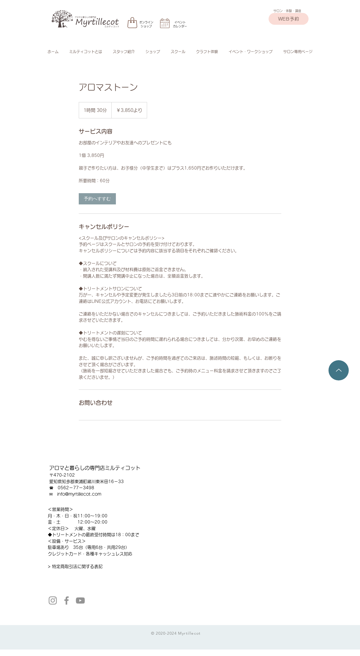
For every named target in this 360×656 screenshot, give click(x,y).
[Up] (338, 370)
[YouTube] (80, 600)
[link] (97, 198)
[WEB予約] (289, 19)
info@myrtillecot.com (79, 494)
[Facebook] (66, 600)
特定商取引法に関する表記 (77, 566)
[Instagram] (52, 600)
